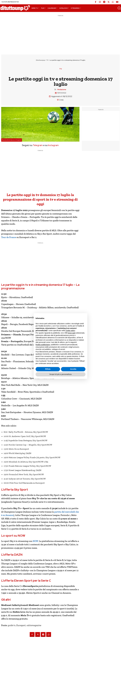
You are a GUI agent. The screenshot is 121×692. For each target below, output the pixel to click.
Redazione (61, 90)
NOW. (35, 541)
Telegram (37, 145)
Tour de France (8, 237)
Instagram (53, 145)
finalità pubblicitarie (43, 345)
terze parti (71, 333)
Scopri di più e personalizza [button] (60, 374)
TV (47, 60)
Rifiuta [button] (47, 369)
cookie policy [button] (70, 330)
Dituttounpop (40, 60)
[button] (119, 8)
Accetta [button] (73, 369)
